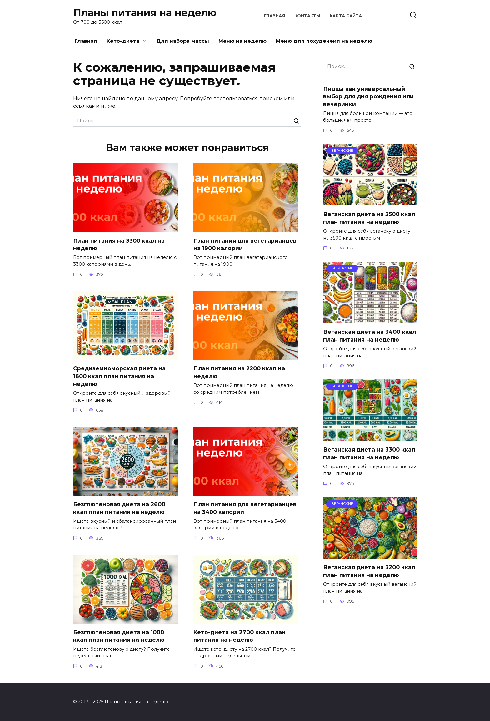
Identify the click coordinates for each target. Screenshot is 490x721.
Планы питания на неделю (145, 13)
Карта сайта (346, 15)
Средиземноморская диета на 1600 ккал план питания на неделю (119, 376)
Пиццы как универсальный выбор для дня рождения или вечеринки (368, 96)
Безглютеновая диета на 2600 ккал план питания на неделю (119, 508)
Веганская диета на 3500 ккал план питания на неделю (369, 218)
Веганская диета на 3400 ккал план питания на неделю (369, 335)
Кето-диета (123, 41)
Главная (274, 15)
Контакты (307, 15)
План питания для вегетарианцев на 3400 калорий (245, 508)
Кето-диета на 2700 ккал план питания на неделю (239, 636)
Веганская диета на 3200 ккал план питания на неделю (369, 571)
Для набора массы (182, 41)
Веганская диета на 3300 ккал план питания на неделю (369, 453)
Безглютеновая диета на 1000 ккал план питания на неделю (119, 636)
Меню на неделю (242, 41)
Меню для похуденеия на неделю (324, 41)
